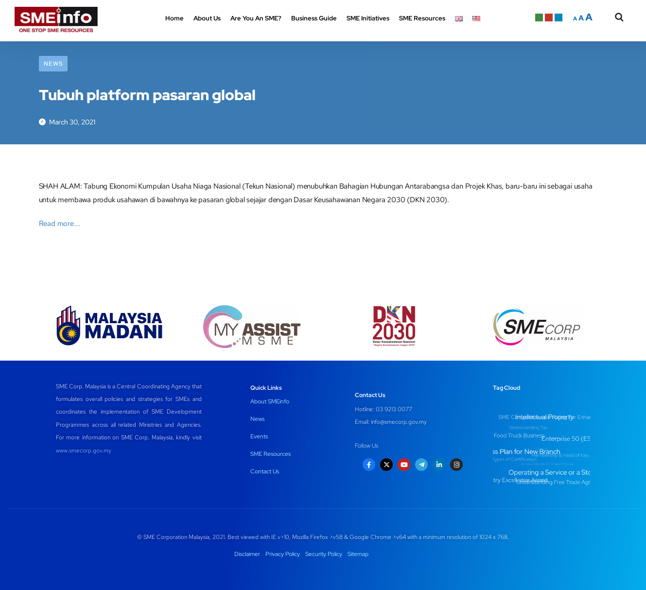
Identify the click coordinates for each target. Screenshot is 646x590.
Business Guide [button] (314, 18)
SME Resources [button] (422, 18)
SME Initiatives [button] (368, 18)
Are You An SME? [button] (255, 18)
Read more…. (60, 223)
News (53, 64)
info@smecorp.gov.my (399, 422)
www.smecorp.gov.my (83, 450)
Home (174, 18)
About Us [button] (207, 18)
